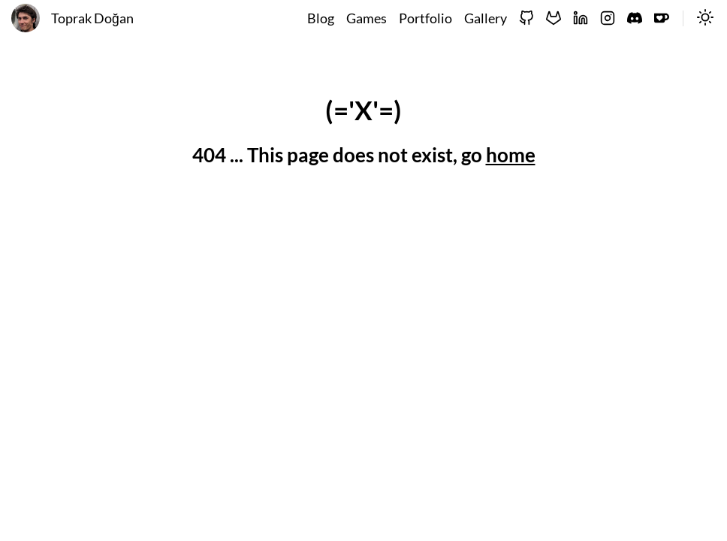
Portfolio (425, 18)
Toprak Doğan (92, 18)
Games (366, 18)
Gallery (485, 18)
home (510, 155)
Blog (320, 18)
